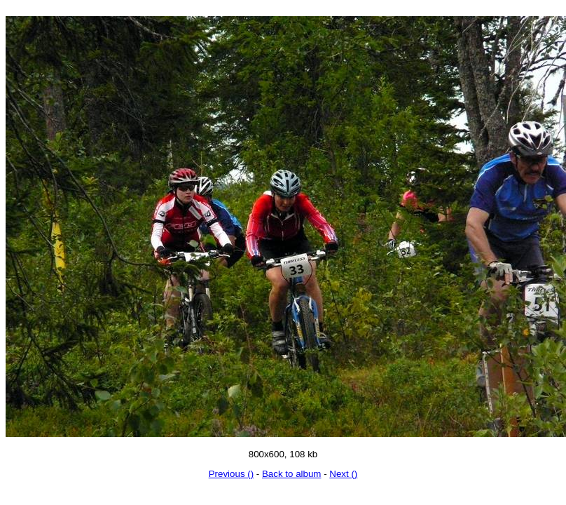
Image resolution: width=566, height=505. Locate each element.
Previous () (231, 474)
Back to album (291, 474)
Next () (343, 474)
